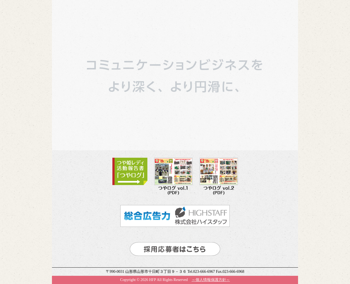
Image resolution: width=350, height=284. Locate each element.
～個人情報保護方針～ (211, 280)
